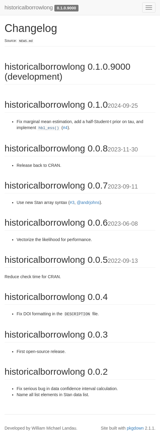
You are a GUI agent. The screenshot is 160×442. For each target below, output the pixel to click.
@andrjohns (88, 202)
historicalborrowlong (29, 8)
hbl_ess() (48, 128)
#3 (72, 202)
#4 (65, 127)
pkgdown (135, 428)
